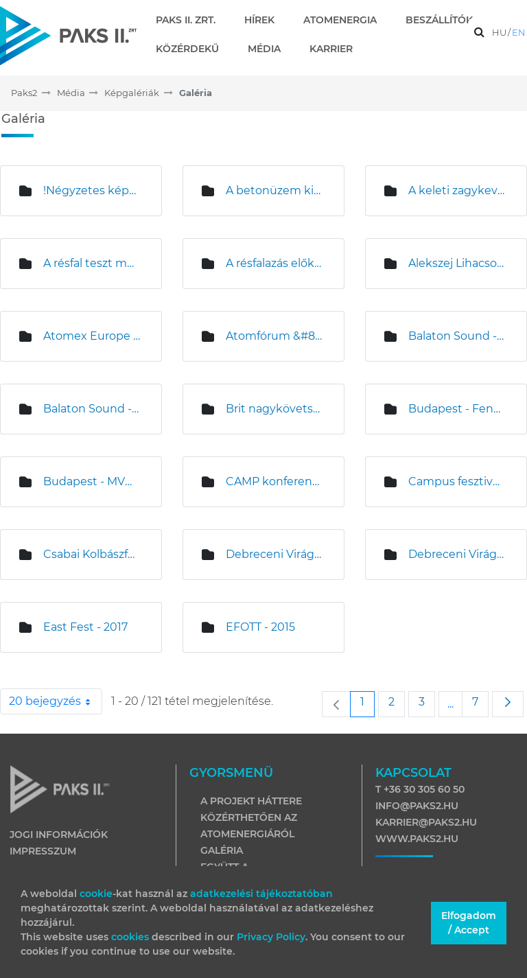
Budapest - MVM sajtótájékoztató (92, 481)
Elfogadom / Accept (468, 922)
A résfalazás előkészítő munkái (274, 263)
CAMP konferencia (274, 481)
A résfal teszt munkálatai (92, 263)
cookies (131, 937)
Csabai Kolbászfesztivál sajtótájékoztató (92, 554)
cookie (96, 893)
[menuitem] (191, 19)
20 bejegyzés (55, 701)
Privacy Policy (271, 937)
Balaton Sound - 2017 (92, 408)
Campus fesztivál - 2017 (457, 481)
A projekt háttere (251, 801)
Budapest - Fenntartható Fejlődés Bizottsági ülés (457, 408)
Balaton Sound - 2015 (457, 335)
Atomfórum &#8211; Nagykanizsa (274, 335)
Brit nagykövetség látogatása (274, 408)
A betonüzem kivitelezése (274, 190)
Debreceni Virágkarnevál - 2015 (274, 554)
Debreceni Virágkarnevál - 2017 (457, 554)
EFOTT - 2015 (260, 626)
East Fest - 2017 (85, 626)
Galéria (221, 850)
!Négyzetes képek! (92, 190)
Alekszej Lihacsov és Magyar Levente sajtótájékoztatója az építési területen (457, 263)
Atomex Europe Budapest (92, 335)
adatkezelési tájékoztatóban (261, 893)
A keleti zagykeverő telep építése (457, 190)
